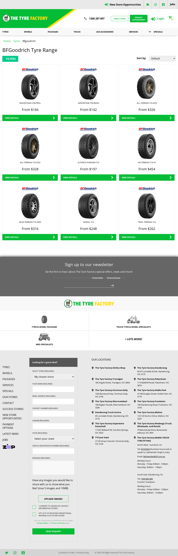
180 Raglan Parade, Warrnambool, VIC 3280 (112, 406)
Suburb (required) (40, 420)
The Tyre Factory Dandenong (152, 367)
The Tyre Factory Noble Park (151, 390)
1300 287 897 (96, 18)
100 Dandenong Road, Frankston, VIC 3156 (154, 406)
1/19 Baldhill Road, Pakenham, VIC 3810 (153, 384)
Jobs (172, 4)
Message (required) (41, 458)
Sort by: (141, 58)
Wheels (28, 31)
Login (160, 18)
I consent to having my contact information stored (53, 507)
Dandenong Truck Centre (108, 412)
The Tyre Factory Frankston (151, 401)
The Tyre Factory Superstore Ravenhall (109, 425)
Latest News (11, 434)
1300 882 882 (147, 478)
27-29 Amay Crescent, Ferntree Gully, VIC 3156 (112, 442)
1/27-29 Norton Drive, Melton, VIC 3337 (153, 417)
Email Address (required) (43, 396)
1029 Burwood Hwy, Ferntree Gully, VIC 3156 (111, 395)
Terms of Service (113, 278)
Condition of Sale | (67, 552)
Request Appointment (138, 18)
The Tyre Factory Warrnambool (111, 401)
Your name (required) (42, 384)
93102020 (145, 449)
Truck (77, 31)
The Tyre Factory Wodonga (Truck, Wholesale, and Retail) (154, 425)
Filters (11, 59)
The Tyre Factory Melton (149, 412)
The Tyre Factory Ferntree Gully (111, 390)
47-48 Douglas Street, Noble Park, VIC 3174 (154, 395)
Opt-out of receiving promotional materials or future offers (55, 514)
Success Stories (13, 409)
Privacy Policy (97, 278)
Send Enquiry (53, 531)
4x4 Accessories (104, 31)
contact (8, 403)
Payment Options (8, 426)
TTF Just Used (102, 437)
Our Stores (10, 397)
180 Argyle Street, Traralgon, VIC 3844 (112, 382)
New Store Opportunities (125, 4)
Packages (53, 31)
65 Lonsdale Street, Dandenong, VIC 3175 (112, 417)
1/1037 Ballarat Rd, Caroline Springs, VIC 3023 (112, 431)
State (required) (39, 433)
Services (133, 31)
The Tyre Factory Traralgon (109, 379)
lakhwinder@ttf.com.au (154, 456)
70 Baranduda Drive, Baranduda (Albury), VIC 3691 (152, 431)
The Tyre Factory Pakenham (151, 379)
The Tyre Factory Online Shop (110, 367)
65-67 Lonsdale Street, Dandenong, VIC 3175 (153, 373)
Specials (158, 31)
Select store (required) (43, 371)
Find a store (120, 18)
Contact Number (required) (45, 408)
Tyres (5, 31)
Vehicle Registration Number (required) (50, 446)
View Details (12, 118)
